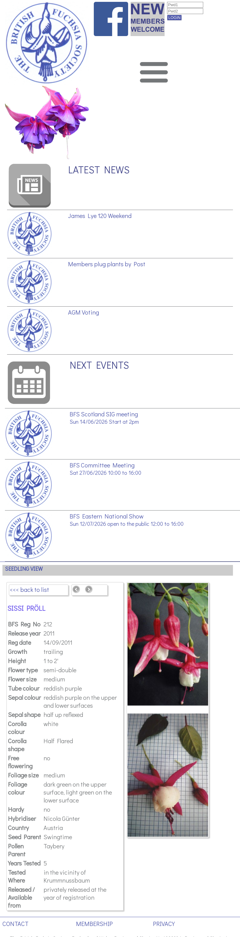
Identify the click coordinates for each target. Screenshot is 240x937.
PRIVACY (164, 924)
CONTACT (15, 924)
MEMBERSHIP (94, 924)
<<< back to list (29, 589)
